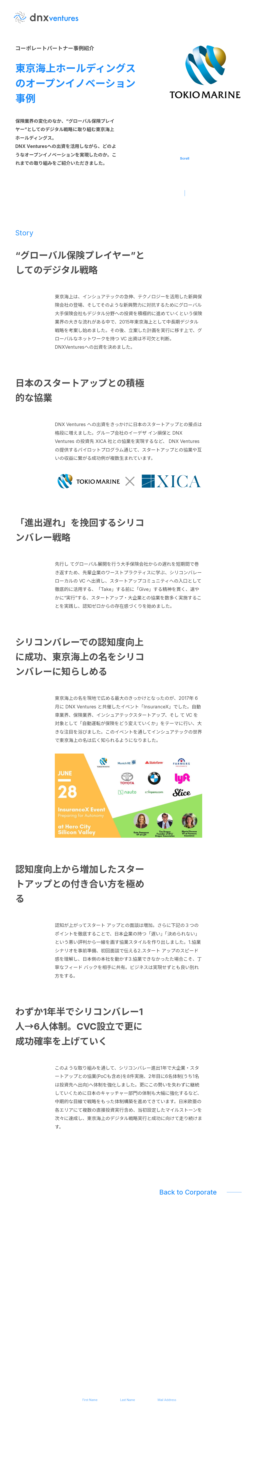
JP (243, 39)
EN (242, 30)
